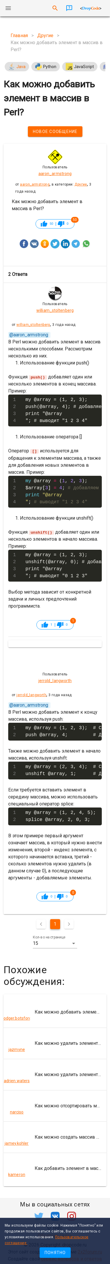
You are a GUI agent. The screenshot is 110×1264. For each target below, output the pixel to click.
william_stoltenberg (33, 325)
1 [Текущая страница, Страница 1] (55, 923)
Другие (81, 184)
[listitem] (55, 1011)
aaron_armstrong (35, 184)
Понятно (55, 1252)
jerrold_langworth (31, 695)
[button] (55, 943)
